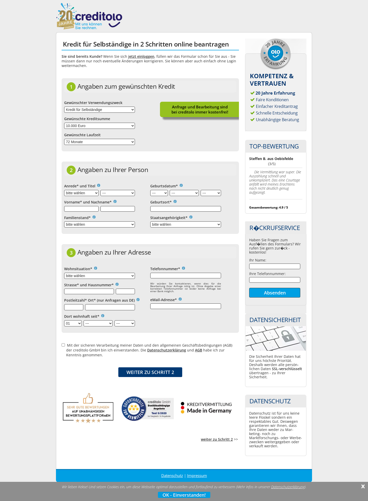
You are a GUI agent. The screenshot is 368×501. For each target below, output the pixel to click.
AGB (198, 350)
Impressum (197, 475)
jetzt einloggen (141, 56)
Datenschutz (172, 475)
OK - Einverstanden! (184, 495)
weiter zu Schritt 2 (217, 439)
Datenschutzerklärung (166, 350)
